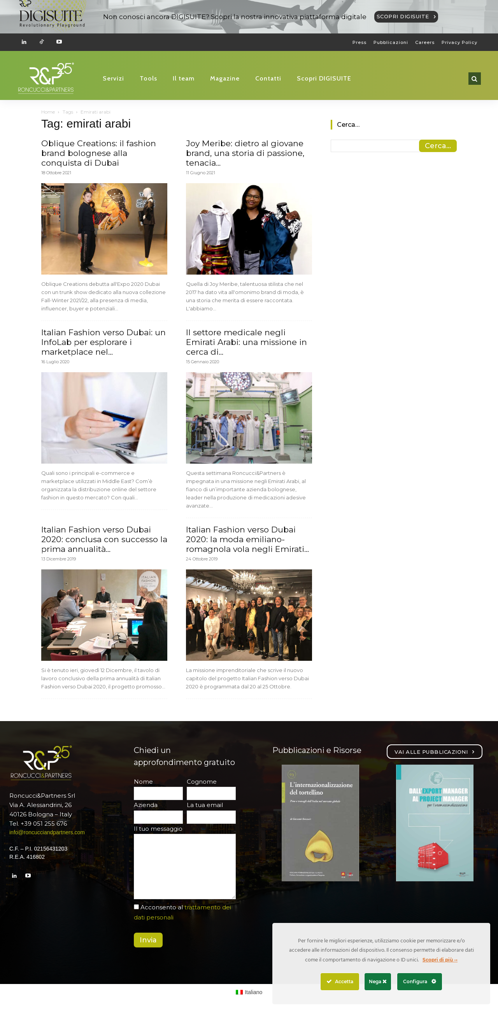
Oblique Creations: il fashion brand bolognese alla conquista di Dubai (98, 153)
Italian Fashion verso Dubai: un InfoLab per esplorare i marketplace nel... (103, 342)
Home (48, 112)
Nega (378, 981)
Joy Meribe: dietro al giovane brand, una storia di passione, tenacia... (245, 153)
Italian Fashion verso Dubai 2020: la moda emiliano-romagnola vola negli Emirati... (247, 539)
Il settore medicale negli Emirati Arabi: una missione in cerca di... (246, 342)
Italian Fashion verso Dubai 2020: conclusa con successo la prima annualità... (104, 539)
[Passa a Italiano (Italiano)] (249, 992)
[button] (474, 78)
